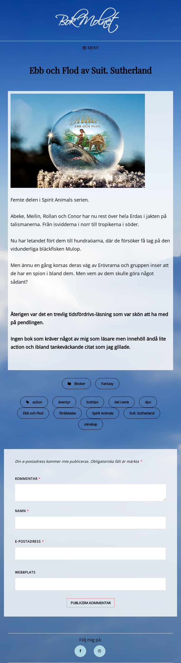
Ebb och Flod (33, 413)
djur (148, 402)
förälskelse (67, 413)
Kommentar (28, 478)
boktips (92, 402)
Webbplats (25, 572)
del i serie (121, 402)
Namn (22, 511)
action (37, 402)
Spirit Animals (102, 413)
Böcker (79, 383)
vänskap (90, 424)
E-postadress (29, 541)
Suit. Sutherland (141, 413)
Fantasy (107, 383)
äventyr (64, 402)
